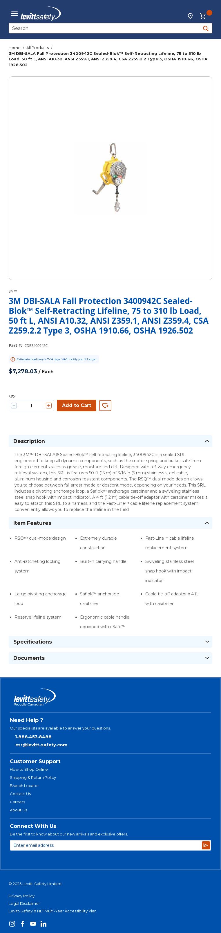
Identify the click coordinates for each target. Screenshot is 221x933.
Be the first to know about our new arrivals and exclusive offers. (69, 834)
